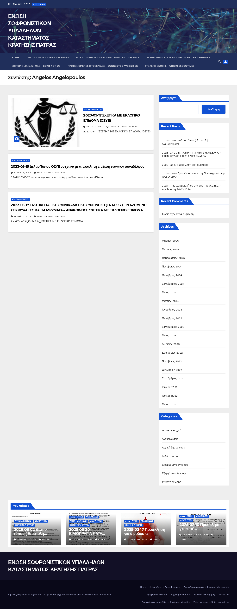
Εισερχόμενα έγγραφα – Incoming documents (107, 57)
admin (44, 539)
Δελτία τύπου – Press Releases (48, 57)
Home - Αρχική (76, 517)
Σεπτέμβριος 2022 (173, 378)
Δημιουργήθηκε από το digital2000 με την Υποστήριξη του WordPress (42, 594)
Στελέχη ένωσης (171, 482)
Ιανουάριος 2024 (172, 309)
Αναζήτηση (169, 98)
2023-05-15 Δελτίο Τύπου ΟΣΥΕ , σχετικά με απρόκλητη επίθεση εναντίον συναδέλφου (77, 166)
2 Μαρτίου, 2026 (27, 539)
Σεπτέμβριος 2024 (173, 283)
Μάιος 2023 (169, 335)
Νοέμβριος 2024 (172, 266)
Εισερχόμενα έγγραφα (175, 464)
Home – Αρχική (171, 430)
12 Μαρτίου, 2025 (137, 539)
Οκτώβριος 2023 (172, 318)
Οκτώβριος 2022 (172, 369)
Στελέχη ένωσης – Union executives (170, 66)
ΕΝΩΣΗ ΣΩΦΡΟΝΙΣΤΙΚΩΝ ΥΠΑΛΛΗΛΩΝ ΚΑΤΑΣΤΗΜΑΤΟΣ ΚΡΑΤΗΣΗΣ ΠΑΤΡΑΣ (32, 30)
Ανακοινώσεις (170, 439)
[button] (219, 61)
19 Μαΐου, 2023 (95, 127)
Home (15, 57)
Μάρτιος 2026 (170, 240)
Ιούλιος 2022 (170, 387)
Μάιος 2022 (169, 404)
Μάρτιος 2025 (170, 249)
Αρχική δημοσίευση (93, 109)
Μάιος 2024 (169, 292)
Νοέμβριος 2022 (172, 361)
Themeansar (104, 594)
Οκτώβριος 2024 (172, 275)
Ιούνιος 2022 (170, 395)
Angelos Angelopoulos (122, 127)
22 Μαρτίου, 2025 (82, 539)
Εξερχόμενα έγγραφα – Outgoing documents (178, 57)
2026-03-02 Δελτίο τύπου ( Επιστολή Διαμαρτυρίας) (30, 533)
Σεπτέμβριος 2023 (173, 326)
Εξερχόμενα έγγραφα (174, 473)
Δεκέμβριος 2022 (172, 352)
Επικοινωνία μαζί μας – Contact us (36, 66)
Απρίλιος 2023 (171, 344)
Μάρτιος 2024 (170, 301)
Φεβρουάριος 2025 (173, 257)
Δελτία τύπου (170, 456)
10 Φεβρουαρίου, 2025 (196, 534)
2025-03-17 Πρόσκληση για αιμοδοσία (185, 164)
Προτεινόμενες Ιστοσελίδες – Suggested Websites (103, 66)
